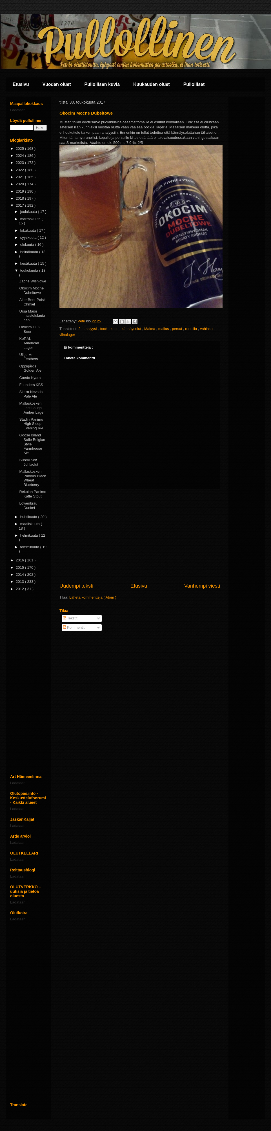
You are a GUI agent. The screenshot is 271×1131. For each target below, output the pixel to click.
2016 (20, 560)
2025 (20, 148)
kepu (115, 329)
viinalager (67, 335)
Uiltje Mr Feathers (28, 357)
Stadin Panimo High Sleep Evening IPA (31, 423)
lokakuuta (28, 230)
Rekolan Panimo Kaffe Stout (32, 494)
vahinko (207, 329)
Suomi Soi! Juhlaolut (28, 462)
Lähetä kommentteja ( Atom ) (92, 597)
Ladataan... (19, 110)
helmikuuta (29, 535)
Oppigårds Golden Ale (30, 368)
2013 (20, 581)
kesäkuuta (29, 263)
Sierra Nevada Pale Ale (31, 394)
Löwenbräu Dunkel (28, 505)
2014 (20, 574)
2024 (20, 155)
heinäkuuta (29, 252)
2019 (20, 191)
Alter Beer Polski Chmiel (32, 302)
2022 (20, 170)
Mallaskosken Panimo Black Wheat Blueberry (32, 478)
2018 (20, 198)
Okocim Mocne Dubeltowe (31, 290)
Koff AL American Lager (29, 342)
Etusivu (21, 84)
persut (177, 329)
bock (104, 329)
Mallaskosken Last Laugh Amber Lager (32, 407)
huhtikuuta (29, 517)
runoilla (191, 329)
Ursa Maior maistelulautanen (32, 315)
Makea (150, 329)
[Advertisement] (139, 535)
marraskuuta (31, 219)
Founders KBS (31, 385)
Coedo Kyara (30, 378)
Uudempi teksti (76, 586)
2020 (20, 184)
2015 (20, 567)
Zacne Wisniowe (32, 281)
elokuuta (27, 244)
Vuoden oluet (57, 84)
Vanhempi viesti (202, 586)
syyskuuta (28, 237)
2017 (20, 205)
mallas (164, 329)
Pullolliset (194, 84)
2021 (20, 177)
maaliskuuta (30, 524)
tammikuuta (30, 547)
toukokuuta (29, 270)
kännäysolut (132, 329)
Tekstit (70, 618)
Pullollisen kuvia (102, 84)
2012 (20, 589)
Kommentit (74, 627)
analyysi (91, 329)
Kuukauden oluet (151, 84)
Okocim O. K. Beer (30, 329)
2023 (20, 162)
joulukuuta (29, 211)
